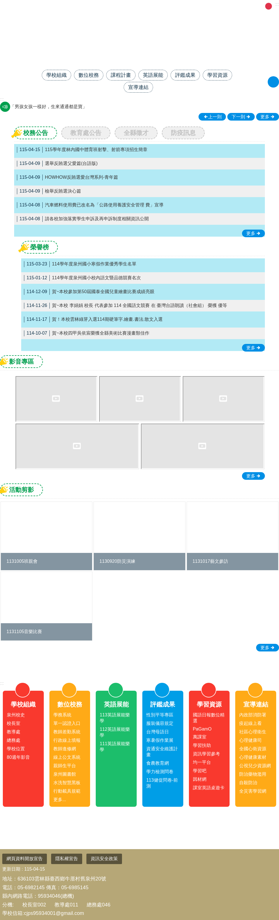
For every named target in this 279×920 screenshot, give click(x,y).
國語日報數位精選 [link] (208, 717)
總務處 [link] (13, 740)
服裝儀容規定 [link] (159, 723)
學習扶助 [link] (202, 745)
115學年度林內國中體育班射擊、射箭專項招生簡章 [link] (82, 150)
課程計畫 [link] (121, 75)
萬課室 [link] (199, 736)
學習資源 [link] (217, 75)
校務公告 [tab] (35, 132)
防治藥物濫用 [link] (252, 774)
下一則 (238, 116)
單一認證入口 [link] (66, 723)
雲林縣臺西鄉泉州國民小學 (139, 50)
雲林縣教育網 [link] (174, 5)
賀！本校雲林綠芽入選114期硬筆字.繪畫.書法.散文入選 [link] (93, 319)
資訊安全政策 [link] (104, 858)
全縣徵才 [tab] (136, 132)
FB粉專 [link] (224, 5)
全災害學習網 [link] (252, 791)
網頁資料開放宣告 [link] (24, 858)
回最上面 (265, 894)
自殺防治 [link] (248, 782)
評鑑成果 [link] (185, 75)
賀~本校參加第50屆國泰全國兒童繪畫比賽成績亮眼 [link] (89, 292)
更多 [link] (264, 116)
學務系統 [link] (62, 714)
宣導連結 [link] (138, 87)
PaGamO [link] (202, 729)
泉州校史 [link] (16, 714)
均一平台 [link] (202, 762)
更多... (59, 799)
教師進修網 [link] (64, 748)
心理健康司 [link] (250, 740)
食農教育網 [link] (157, 763)
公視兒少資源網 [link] (255, 765)
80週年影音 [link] (18, 757)
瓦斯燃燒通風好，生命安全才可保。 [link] (46, 106)
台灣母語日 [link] (157, 731)
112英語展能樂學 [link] (115, 732)
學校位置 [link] (16, 748)
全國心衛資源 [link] (252, 748)
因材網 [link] (199, 779)
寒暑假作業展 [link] (159, 740)
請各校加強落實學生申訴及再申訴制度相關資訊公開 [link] (83, 219)
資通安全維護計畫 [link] (162, 751)
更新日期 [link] (11, 869)
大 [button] (275, 6)
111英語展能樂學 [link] (115, 746)
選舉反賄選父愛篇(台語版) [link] (57, 164)
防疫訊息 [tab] (183, 132)
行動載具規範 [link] (66, 791)
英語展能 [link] (153, 75)
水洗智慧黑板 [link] (66, 782)
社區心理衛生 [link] (252, 731)
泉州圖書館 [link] (64, 774)
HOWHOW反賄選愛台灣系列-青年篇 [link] (67, 177)
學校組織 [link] (56, 75)
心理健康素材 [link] (252, 757)
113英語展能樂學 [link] (115, 717)
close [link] (139, 661)
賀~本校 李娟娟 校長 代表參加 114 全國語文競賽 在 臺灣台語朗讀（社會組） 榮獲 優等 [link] (125, 306)
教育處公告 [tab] (85, 132)
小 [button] (261, 6)
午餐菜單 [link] (246, 5)
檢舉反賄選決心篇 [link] (49, 191)
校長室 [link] (13, 723)
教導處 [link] (13, 731)
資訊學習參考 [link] (206, 753)
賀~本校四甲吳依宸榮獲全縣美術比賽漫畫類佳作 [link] (86, 333)
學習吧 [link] (199, 770)
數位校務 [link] (89, 75)
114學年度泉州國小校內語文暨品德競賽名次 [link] (82, 278)
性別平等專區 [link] (159, 714)
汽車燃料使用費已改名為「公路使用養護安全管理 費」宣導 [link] (90, 205)
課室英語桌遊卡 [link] (208, 787)
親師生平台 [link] (64, 765)
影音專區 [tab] (21, 361)
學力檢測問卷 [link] (159, 771)
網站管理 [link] (202, 5)
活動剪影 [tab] (21, 489)
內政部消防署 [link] (252, 714)
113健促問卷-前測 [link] (162, 783)
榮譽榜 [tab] (39, 247)
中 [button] (268, 6)
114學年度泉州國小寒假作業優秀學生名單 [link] (80, 264)
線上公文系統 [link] (66, 757)
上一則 (215, 116)
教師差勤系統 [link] (66, 731)
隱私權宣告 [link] (66, 858)
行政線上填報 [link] (66, 740)
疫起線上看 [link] (250, 723)
